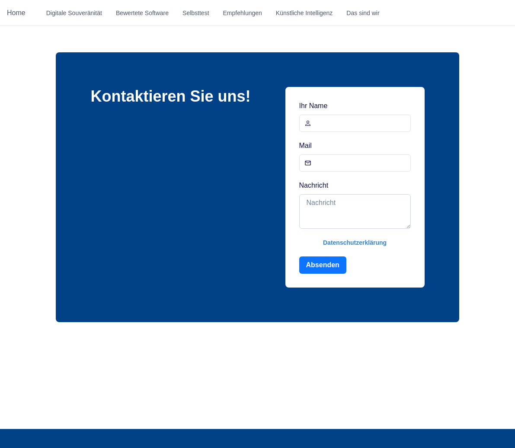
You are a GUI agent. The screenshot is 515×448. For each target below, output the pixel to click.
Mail (305, 145)
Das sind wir (362, 13)
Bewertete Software (142, 13)
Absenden (322, 265)
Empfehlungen (242, 13)
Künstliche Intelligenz (304, 13)
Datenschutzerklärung (355, 242)
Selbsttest (195, 13)
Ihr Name (313, 105)
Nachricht (314, 185)
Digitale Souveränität (74, 13)
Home (16, 12)
